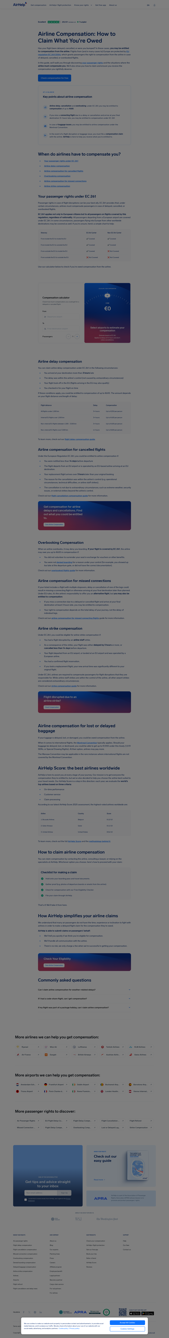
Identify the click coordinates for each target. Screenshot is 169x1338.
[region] (84, 1326)
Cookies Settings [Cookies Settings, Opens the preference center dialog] (127, 1329)
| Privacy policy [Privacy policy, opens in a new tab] (74, 1328)
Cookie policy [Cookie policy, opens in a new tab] (63, 1328)
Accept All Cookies (127, 1323)
